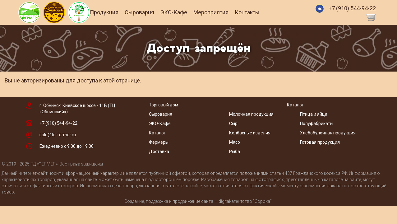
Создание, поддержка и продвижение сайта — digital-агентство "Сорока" (198, 201)
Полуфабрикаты (317, 123)
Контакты (256, 12)
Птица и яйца (313, 114)
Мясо (234, 142)
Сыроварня (149, 12)
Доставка (159, 151)
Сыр (233, 123)
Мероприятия (220, 12)
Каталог (157, 132)
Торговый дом (163, 104)
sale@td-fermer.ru (57, 134)
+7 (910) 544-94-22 (352, 8)
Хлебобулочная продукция (328, 132)
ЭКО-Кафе (183, 12)
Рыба (234, 151)
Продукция (113, 12)
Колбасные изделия (249, 132)
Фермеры (158, 142)
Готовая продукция (320, 142)
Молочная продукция (251, 114)
